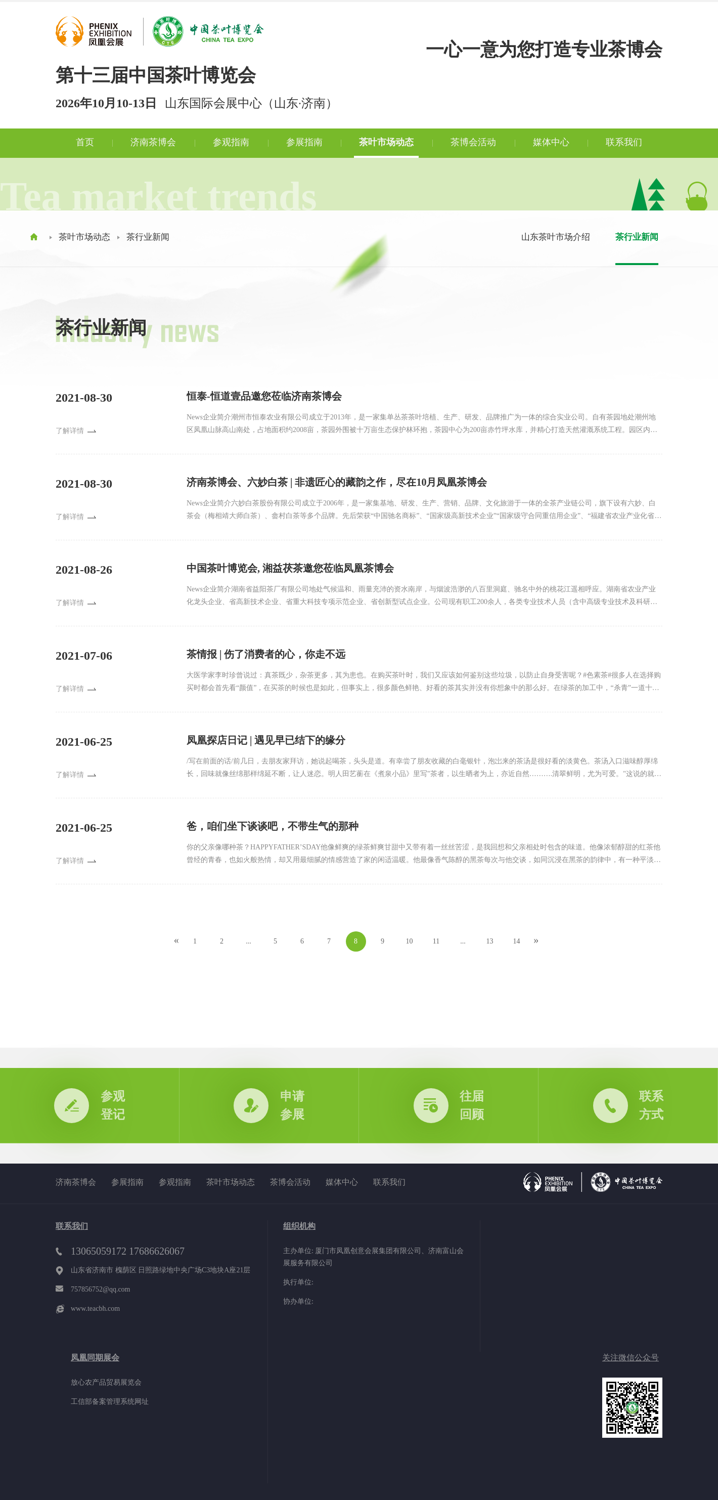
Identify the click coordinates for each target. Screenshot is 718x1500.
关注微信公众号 (630, 1357)
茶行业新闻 (147, 237)
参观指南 (231, 142)
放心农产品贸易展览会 (106, 1382)
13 (489, 941)
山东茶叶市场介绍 (555, 237)
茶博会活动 (473, 142)
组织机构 (299, 1226)
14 (516, 941)
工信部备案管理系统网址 (110, 1401)
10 (409, 941)
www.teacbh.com (95, 1308)
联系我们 (624, 142)
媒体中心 (551, 142)
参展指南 (304, 142)
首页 (85, 142)
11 (436, 941)
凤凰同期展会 (95, 1357)
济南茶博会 (153, 142)
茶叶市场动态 (386, 142)
